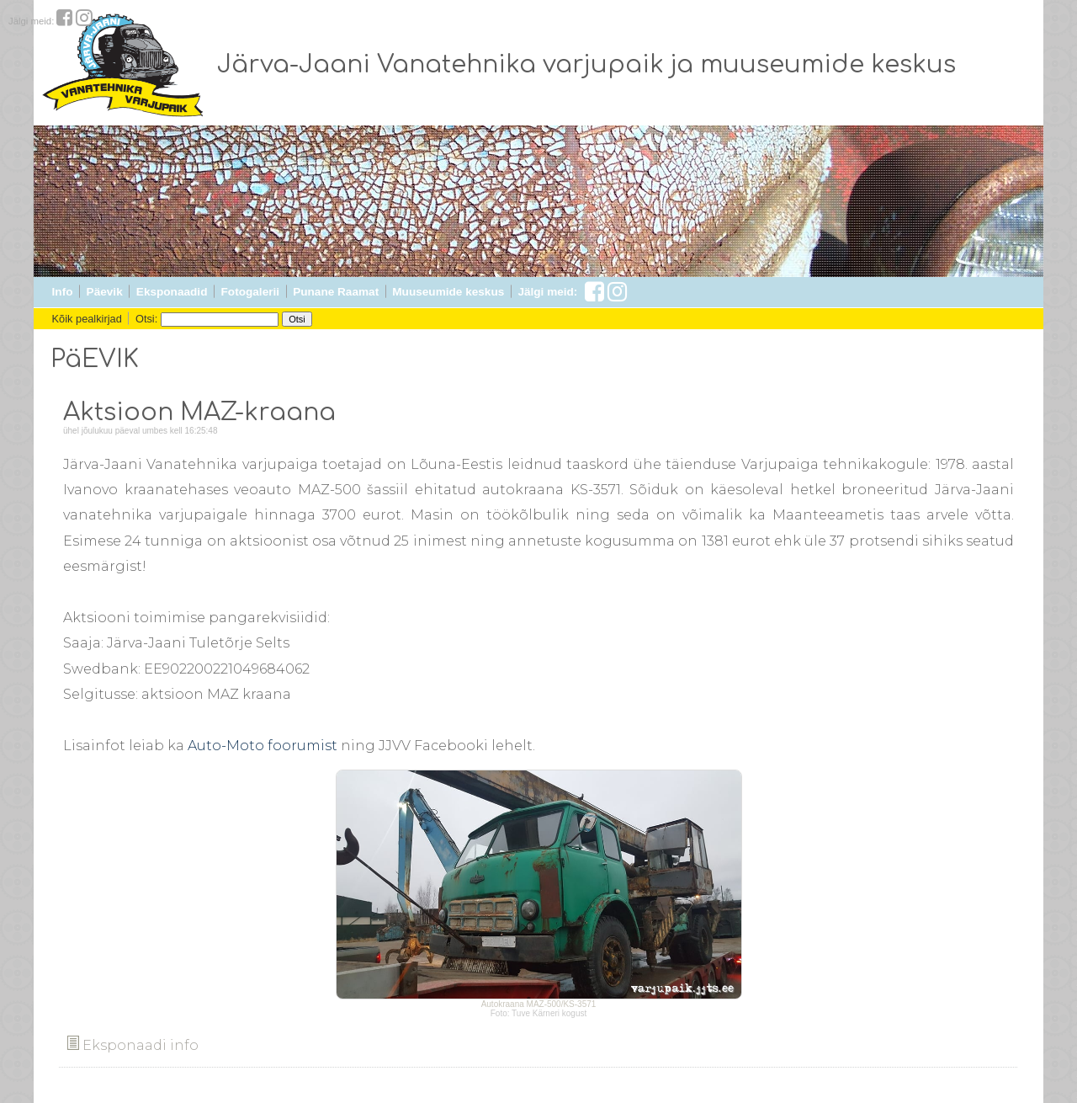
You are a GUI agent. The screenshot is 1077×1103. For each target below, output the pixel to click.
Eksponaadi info (133, 1045)
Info (62, 291)
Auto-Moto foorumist (262, 746)
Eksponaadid (172, 291)
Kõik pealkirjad (87, 318)
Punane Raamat (336, 291)
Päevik (105, 291)
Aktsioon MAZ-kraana (199, 412)
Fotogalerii (250, 291)
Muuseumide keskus (448, 291)
